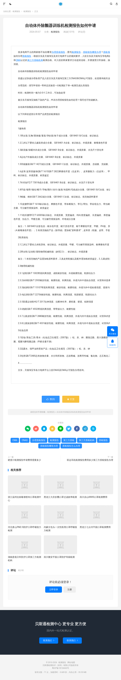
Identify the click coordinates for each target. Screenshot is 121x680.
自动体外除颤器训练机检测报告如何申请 (60, 25)
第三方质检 (68, 440)
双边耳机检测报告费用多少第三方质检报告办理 (90, 460)
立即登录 (53, 589)
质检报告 (26, 56)
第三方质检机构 (35, 60)
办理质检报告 (58, 52)
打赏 (70, 399)
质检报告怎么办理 (71, 446)
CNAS (25, 440)
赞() (50, 399)
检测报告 (60, 4)
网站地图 (71, 662)
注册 (69, 589)
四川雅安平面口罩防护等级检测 (59, 557)
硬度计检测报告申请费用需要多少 (24, 460)
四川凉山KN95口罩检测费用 (93, 497)
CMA (18, 60)
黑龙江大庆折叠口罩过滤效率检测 (60, 497)
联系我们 (48, 640)
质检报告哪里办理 (92, 52)
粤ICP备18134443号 (60, 668)
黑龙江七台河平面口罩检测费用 (95, 527)
